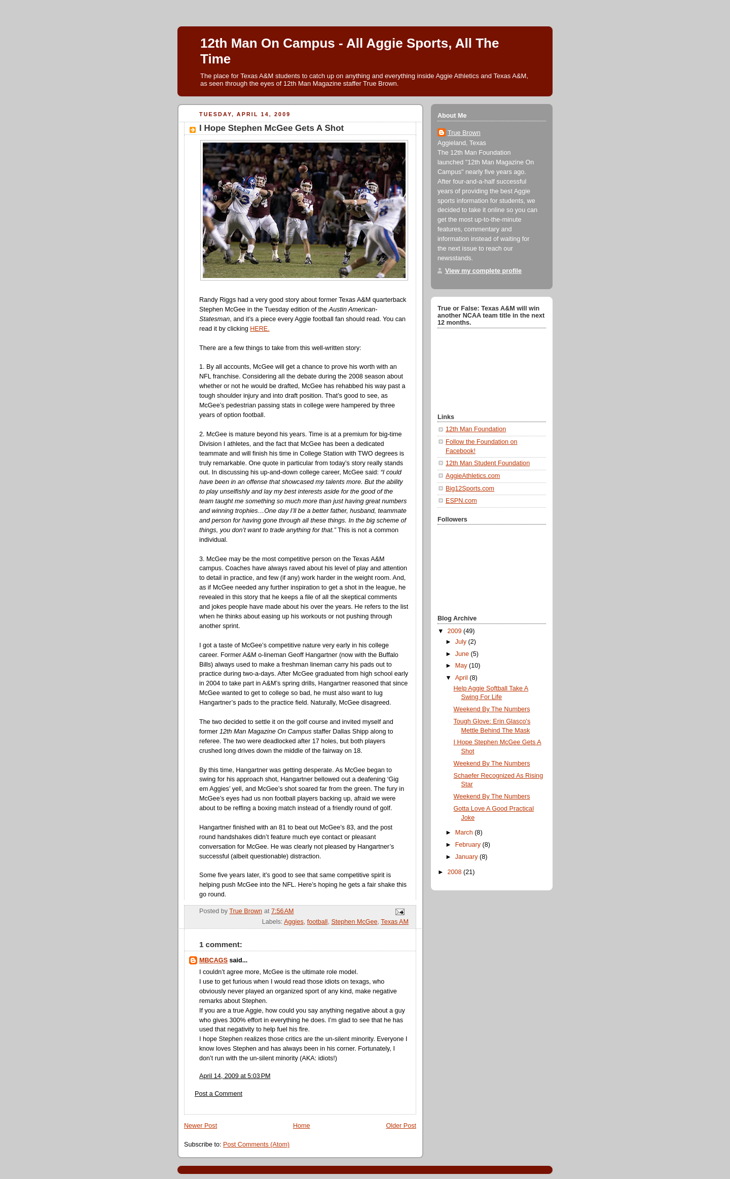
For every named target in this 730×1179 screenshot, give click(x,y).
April (462, 677)
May (462, 665)
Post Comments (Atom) (256, 1144)
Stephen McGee (354, 921)
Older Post (401, 1125)
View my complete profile (483, 270)
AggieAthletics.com (473, 475)
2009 (456, 631)
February (469, 844)
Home (301, 1125)
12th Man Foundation (476, 429)
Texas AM (395, 921)
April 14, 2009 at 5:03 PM (235, 1076)
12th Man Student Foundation (488, 463)
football (317, 921)
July (461, 641)
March (465, 832)
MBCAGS (213, 960)
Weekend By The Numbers (492, 709)
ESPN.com (461, 500)
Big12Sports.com (470, 488)
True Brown (464, 132)
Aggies (294, 921)
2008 (456, 872)
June (463, 653)
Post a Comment (218, 1093)
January (467, 856)
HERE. (260, 328)
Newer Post (200, 1125)
